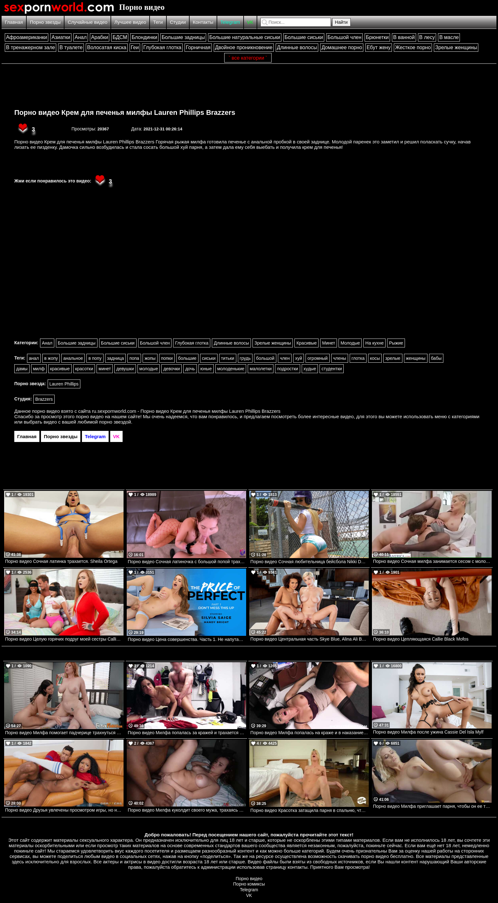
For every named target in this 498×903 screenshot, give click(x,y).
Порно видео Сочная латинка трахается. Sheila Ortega (61, 561)
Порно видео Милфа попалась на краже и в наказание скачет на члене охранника (309, 732)
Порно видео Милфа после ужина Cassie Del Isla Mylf (428, 732)
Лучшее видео (130, 22)
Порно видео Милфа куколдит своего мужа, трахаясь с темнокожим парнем (187, 810)
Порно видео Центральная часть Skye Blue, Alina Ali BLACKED (309, 639)
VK (250, 22)
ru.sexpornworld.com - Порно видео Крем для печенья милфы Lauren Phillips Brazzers (186, 411)
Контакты (203, 22)
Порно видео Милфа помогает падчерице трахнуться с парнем (64, 732)
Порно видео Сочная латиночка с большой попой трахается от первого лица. (187, 561)
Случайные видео (87, 22)
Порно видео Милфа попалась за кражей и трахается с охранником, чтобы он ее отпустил (187, 732)
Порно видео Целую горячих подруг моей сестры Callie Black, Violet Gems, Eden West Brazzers (64, 639)
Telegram (230, 22)
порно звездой (115, 422)
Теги (158, 22)
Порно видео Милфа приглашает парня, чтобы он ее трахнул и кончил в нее (432, 806)
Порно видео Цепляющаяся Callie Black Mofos (420, 639)
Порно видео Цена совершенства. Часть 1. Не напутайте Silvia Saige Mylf (187, 639)
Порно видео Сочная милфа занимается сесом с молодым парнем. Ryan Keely (432, 561)
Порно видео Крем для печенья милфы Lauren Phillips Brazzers (124, 112)
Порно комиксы (249, 884)
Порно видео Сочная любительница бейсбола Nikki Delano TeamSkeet (309, 561)
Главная (14, 22)
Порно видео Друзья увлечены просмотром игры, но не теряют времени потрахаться (64, 810)
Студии (178, 22)
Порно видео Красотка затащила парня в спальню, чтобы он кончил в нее (309, 810)
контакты (297, 867)
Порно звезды (45, 22)
